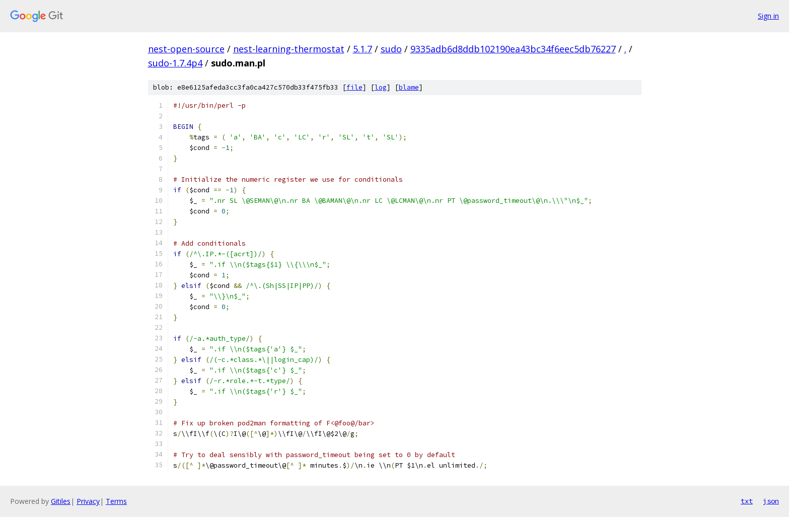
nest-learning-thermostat (288, 49)
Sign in (768, 16)
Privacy (88, 501)
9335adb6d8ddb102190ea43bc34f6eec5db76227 (513, 49)
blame (409, 87)
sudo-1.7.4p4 (175, 63)
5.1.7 (362, 49)
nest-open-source (186, 49)
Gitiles (60, 501)
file (354, 87)
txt (747, 500)
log (381, 87)
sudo (391, 49)
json (771, 500)
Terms (116, 501)
